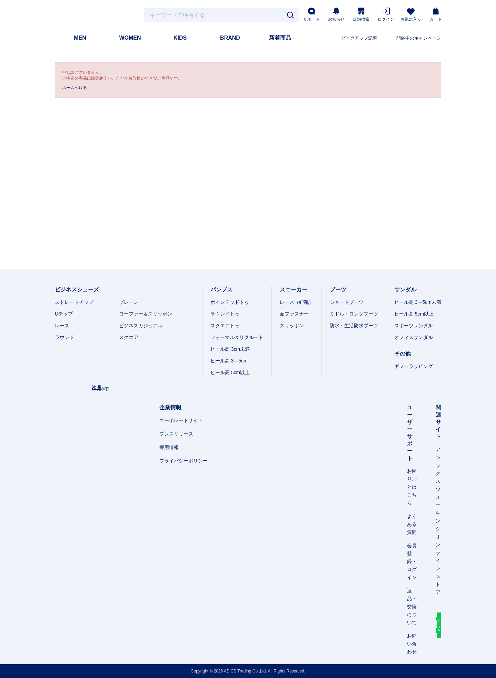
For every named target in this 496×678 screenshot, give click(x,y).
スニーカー (293, 289)
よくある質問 (412, 524)
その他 (402, 354)
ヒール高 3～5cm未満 (417, 302)
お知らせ (336, 15)
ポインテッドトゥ (229, 302)
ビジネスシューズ (77, 289)
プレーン (128, 302)
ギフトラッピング (413, 366)
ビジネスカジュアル (140, 325)
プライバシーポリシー (183, 460)
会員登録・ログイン (412, 561)
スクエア (128, 337)
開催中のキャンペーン (418, 38)
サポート (311, 15)
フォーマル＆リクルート (237, 337)
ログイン (386, 15)
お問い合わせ (412, 644)
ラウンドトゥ (224, 314)
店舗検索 (361, 15)
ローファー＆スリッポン (145, 314)
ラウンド (64, 337)
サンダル (405, 289)
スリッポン (292, 325)
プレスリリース (176, 434)
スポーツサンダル (413, 325)
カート (435, 15)
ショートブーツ (347, 302)
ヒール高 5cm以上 (230, 372)
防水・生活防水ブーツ (354, 325)
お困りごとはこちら (412, 487)
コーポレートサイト (181, 420)
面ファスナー (294, 314)
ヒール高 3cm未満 (230, 349)
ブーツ (338, 289)
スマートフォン (426, 668)
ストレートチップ (74, 302)
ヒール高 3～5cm (229, 360)
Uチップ (64, 314)
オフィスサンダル (413, 337)
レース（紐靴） (297, 302)
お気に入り (410, 15)
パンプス (221, 289)
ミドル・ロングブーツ (354, 314)
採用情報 (169, 447)
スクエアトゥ (224, 325)
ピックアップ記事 (359, 38)
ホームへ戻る (74, 87)
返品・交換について (412, 606)
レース (62, 325)
